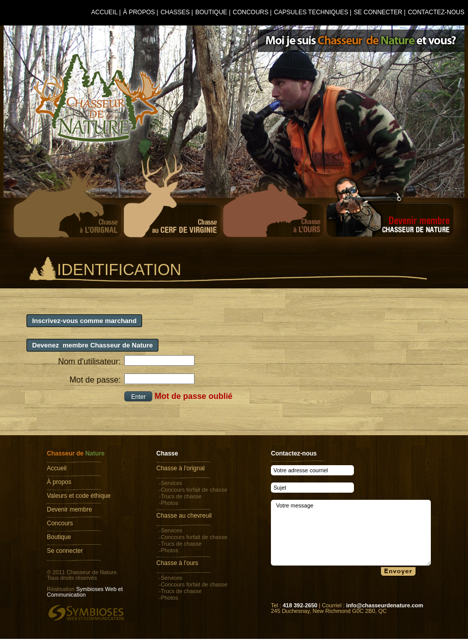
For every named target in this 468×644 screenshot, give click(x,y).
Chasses (174, 12)
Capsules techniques (311, 12)
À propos (139, 12)
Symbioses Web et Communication (85, 592)
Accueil (104, 12)
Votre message (351, 533)
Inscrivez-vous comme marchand (84, 321)
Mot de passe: (95, 379)
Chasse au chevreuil (184, 515)
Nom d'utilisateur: (89, 361)
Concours (250, 12)
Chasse (167, 453)
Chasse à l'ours (177, 563)
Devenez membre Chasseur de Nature (92, 345)
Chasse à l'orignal (180, 468)
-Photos (168, 503)
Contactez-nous (436, 12)
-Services (170, 483)
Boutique (211, 12)
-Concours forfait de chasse (193, 490)
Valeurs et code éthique (79, 495)
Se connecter (378, 12)
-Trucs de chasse (180, 496)
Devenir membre (69, 509)
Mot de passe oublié (194, 396)
